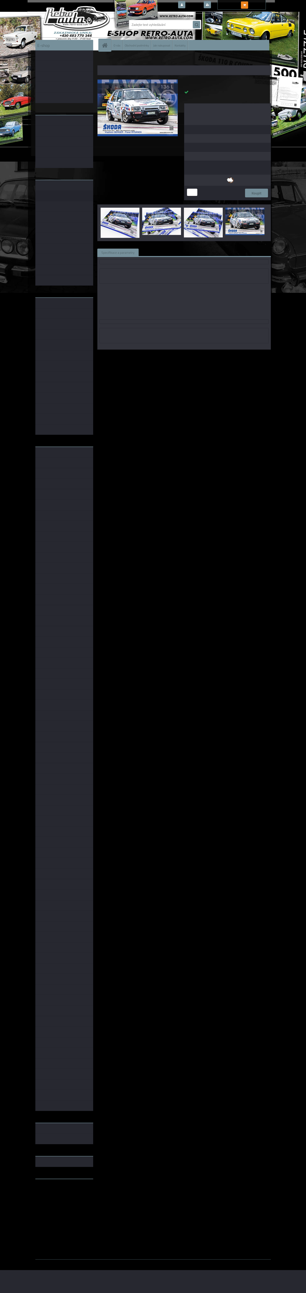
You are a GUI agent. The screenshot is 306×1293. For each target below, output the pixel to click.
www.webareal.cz (78, 1262)
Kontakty (180, 45)
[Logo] (63, 24)
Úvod (103, 60)
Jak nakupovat (161, 45)
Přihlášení (194, 4)
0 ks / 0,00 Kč (258, 3)
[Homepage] (106, 45)
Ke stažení (216, 252)
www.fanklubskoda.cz (51, 1191)
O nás (117, 45)
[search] (196, 25)
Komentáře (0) (189, 252)
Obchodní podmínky (137, 45)
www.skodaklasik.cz (49, 1195)
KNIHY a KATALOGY (119, 60)
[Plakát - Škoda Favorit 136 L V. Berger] (138, 81)
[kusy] (192, 192)
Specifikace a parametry (118, 252)
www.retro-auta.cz (48, 1188)
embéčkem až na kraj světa (54, 1198)
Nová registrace (223, 4)
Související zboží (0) (157, 252)
